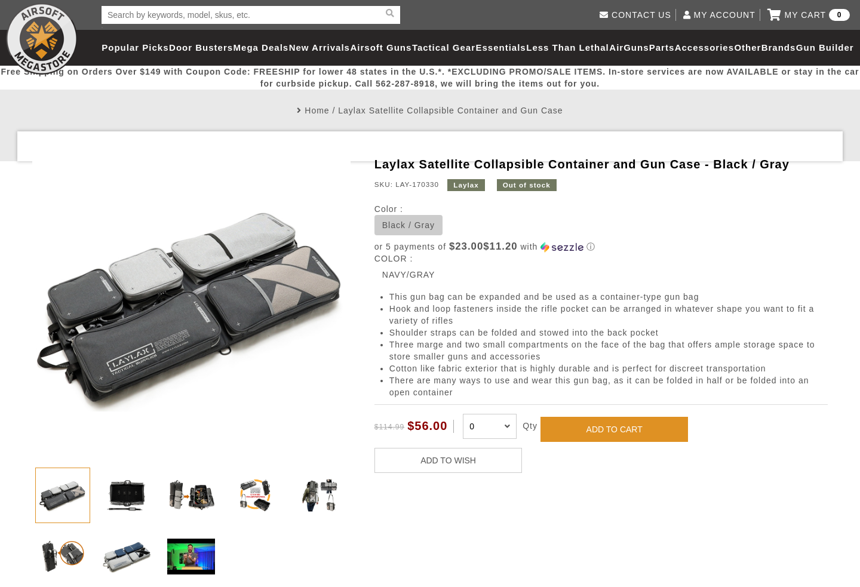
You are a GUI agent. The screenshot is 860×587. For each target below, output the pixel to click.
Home (317, 110)
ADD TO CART (614, 429)
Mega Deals (261, 47)
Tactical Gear (443, 47)
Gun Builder (825, 47)
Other (747, 47)
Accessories (704, 47)
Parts (662, 47)
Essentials (500, 47)
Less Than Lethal (567, 47)
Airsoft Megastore (42, 39)
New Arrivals (319, 47)
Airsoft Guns (381, 47)
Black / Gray (408, 225)
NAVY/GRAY (408, 274)
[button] (601, 247)
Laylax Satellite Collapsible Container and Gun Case (450, 110)
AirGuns (629, 47)
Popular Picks (135, 47)
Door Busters (201, 47)
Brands (778, 47)
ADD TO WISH (448, 460)
